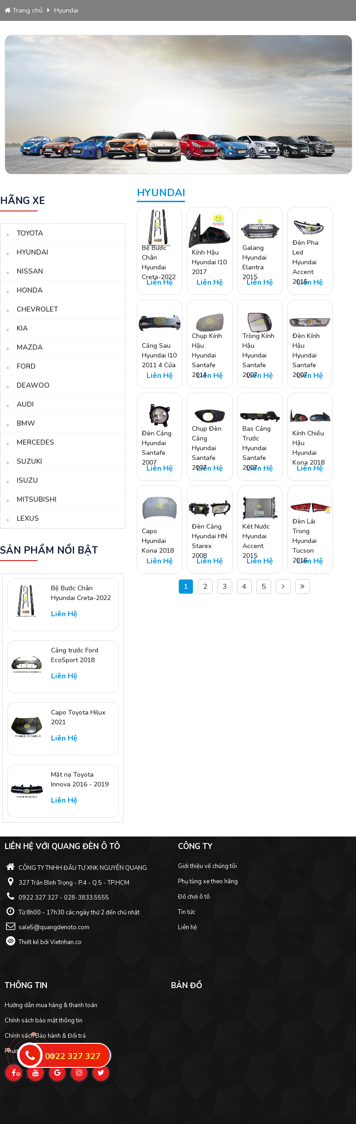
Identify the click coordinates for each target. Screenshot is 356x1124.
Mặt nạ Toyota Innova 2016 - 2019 (79, 779)
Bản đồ (186, 985)
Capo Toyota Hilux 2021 (78, 717)
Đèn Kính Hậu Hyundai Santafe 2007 (306, 355)
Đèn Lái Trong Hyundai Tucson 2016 (304, 540)
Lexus (28, 518)
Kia (22, 328)
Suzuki (29, 461)
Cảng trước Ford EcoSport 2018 (74, 655)
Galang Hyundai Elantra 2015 (254, 262)
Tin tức (186, 912)
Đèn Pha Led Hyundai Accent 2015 (305, 262)
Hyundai (66, 10)
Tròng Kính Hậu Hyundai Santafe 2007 (258, 355)
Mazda (30, 347)
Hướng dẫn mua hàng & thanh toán (51, 1005)
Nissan (30, 271)
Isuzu (27, 480)
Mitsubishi (37, 499)
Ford (26, 366)
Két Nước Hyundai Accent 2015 (256, 540)
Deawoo (33, 385)
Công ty (195, 846)
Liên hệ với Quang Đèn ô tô (62, 846)
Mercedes (35, 442)
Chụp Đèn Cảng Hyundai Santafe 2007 (207, 448)
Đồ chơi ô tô (194, 897)
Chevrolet (37, 309)
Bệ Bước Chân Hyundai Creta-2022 (81, 593)
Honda (30, 290)
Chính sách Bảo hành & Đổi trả (45, 1036)
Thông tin (26, 985)
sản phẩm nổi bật (49, 550)
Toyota (30, 233)
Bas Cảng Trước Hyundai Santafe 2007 (256, 448)
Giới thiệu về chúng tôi (207, 866)
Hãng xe (22, 200)
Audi (25, 404)
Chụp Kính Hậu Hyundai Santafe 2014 (207, 355)
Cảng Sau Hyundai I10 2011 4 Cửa (159, 355)
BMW (26, 423)
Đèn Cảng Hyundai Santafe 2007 (157, 448)
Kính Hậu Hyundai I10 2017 (209, 262)
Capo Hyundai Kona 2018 (158, 540)
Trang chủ (24, 10)
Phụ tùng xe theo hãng (208, 881)
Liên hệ (187, 927)
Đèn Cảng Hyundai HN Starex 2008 (209, 540)
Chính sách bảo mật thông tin (44, 1020)
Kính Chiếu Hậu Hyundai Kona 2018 (308, 448)
